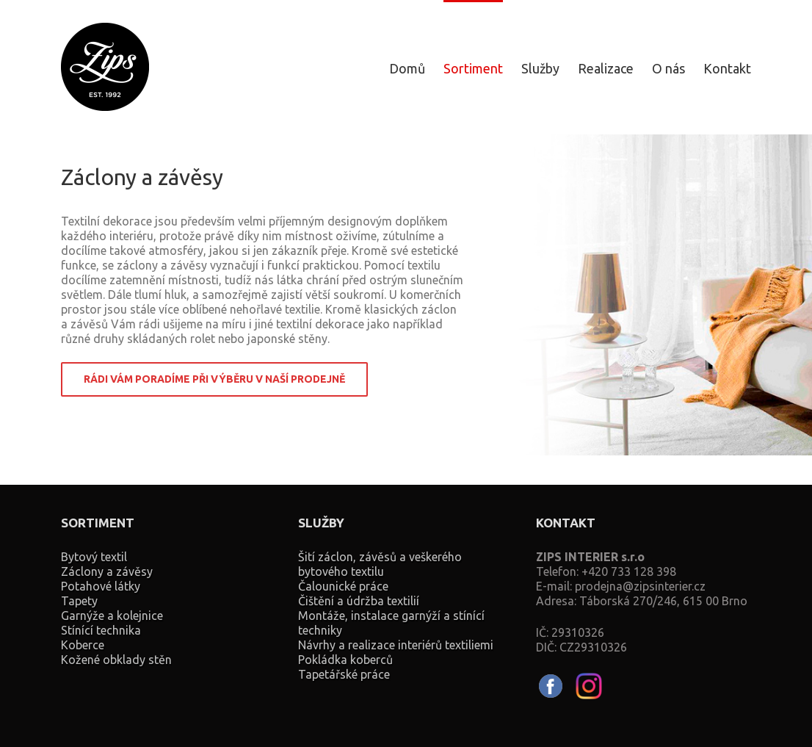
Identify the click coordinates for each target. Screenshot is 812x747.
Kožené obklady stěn (116, 659)
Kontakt (727, 68)
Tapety (79, 600)
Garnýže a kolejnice (112, 615)
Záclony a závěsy (107, 571)
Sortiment (473, 68)
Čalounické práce (343, 586)
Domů (407, 68)
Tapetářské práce (344, 674)
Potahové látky (100, 586)
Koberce (82, 645)
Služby (540, 68)
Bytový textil (94, 556)
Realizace (606, 68)
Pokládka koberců (345, 659)
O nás (668, 68)
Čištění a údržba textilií (358, 600)
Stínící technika (101, 630)
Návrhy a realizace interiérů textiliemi (395, 645)
